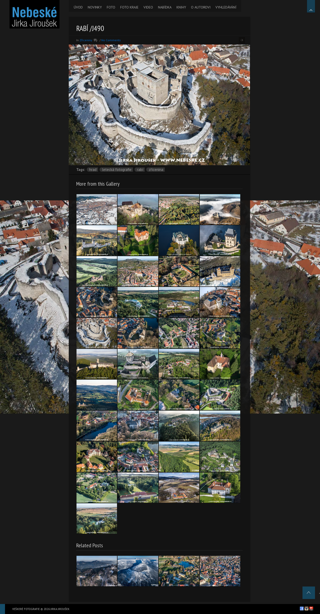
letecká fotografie (117, 169)
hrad (92, 169)
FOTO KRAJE (129, 7)
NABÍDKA (165, 7)
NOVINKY (95, 7)
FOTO (111, 7)
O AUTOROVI (200, 7)
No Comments (111, 40)
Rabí (140, 169)
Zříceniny (86, 40)
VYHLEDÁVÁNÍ (226, 7)
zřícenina (156, 169)
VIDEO (148, 7)
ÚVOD (78, 7)
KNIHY (181, 7)
